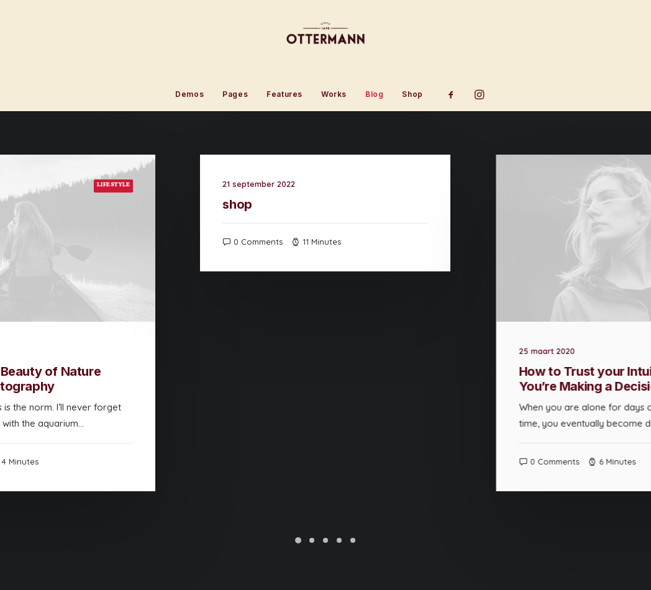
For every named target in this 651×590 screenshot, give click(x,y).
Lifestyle (129, 185)
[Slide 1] (298, 540)
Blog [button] (374, 94)
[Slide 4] (339, 540)
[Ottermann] (325, 39)
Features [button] (284, 94)
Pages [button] (235, 94)
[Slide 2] (312, 540)
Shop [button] (412, 94)
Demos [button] (189, 94)
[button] (455, 94)
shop (292, 204)
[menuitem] (189, 94)
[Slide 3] (325, 540)
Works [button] (334, 94)
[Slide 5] (353, 540)
